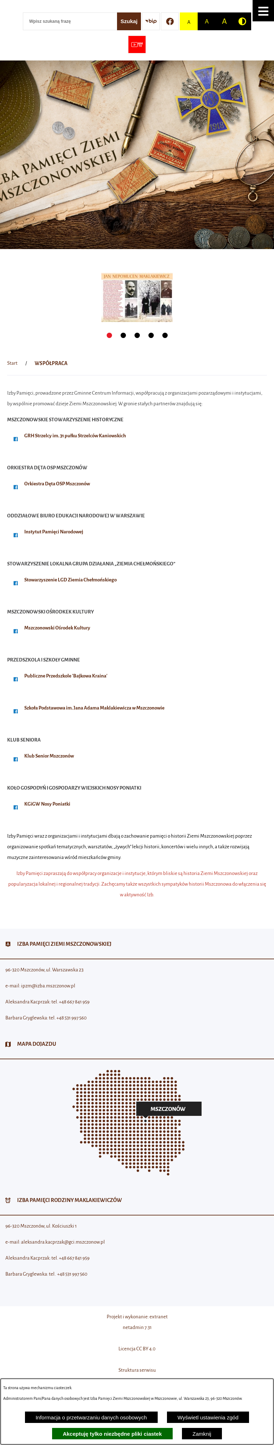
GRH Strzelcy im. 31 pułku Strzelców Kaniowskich (75, 435)
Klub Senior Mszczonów (49, 756)
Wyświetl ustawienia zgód (208, 1417)
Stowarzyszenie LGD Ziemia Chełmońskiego (70, 579)
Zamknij (202, 1434)
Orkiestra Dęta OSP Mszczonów (57, 483)
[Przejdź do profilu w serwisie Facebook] (170, 21)
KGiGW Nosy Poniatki (47, 804)
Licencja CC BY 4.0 (137, 1348)
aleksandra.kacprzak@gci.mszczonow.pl (63, 1242)
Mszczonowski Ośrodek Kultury (57, 628)
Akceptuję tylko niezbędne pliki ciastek (112, 1434)
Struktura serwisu (137, 1370)
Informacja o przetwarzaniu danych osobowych (91, 1417)
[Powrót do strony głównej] (12, 363)
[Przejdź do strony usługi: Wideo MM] (137, 44)
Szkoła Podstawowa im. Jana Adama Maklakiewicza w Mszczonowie (94, 708)
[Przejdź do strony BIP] (151, 21)
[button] (263, 10)
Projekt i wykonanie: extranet (137, 1316)
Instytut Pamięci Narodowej (53, 531)
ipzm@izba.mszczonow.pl (48, 985)
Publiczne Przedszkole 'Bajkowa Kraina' (65, 676)
